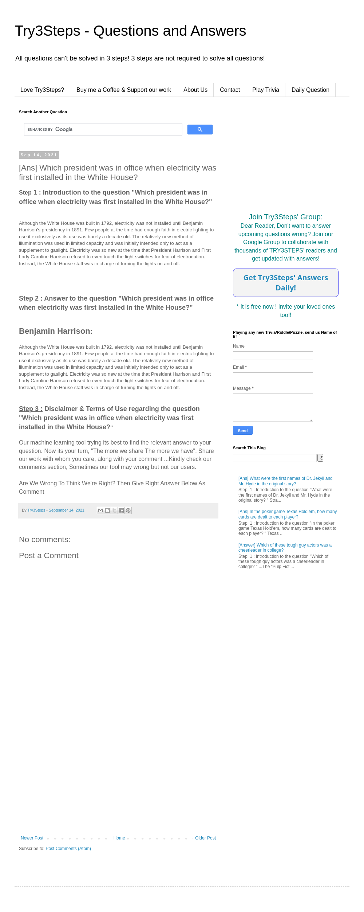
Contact (230, 90)
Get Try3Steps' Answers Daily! (285, 283)
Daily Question (310, 90)
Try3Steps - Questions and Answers (130, 31)
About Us (195, 90)
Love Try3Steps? (42, 90)
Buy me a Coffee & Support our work (123, 90)
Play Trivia (265, 90)
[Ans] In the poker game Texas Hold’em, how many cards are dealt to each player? (287, 514)
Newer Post (32, 838)
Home (119, 838)
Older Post (205, 838)
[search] (102, 129)
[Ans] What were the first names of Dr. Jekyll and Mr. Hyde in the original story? (285, 481)
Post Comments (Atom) (68, 848)
